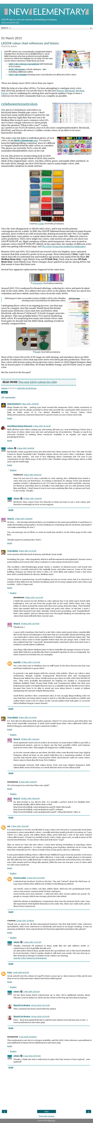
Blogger (51, 1120)
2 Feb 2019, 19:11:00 (21, 972)
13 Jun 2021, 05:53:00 (36, 878)
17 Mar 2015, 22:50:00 (30, 662)
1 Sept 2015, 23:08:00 (25, 921)
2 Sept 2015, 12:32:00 (32, 942)
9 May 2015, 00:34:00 (32, 475)
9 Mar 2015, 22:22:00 (34, 597)
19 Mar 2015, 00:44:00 (30, 798)
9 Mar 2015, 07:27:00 (27, 551)
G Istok (40, 224)
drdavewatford (14, 404)
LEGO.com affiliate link (10, 22)
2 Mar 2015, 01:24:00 (42, 426)
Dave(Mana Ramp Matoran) (19, 426)
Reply (9, 418)
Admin (10, 448)
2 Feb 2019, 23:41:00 (31, 991)
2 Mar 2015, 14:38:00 (25, 448)
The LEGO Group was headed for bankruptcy (64, 246)
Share (4, 392)
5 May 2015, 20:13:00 (20, 826)
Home (46, 1111)
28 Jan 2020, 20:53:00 (40, 1016)
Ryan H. (10, 519)
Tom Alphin (12, 551)
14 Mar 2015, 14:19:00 (28, 782)
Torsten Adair (19, 878)
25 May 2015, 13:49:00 (32, 498)
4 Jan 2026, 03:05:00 (32, 1056)
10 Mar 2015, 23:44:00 (30, 739)
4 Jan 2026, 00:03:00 (27, 1037)
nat (8, 826)
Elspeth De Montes (21, 1005)
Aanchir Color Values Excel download (29, 958)
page (26, 140)
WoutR (37, 352)
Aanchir (17, 662)
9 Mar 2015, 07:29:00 (28, 717)
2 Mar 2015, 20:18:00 (23, 519)
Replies (13, 470)
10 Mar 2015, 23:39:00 (30, 623)
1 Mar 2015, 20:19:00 (30, 404)
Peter (9, 972)
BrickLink (70, 90)
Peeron (60, 90)
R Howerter (38, 283)
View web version (46, 1116)
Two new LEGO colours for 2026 (38, 382)
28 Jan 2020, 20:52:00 (40, 1005)
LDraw (4, 93)
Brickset (80, 90)
